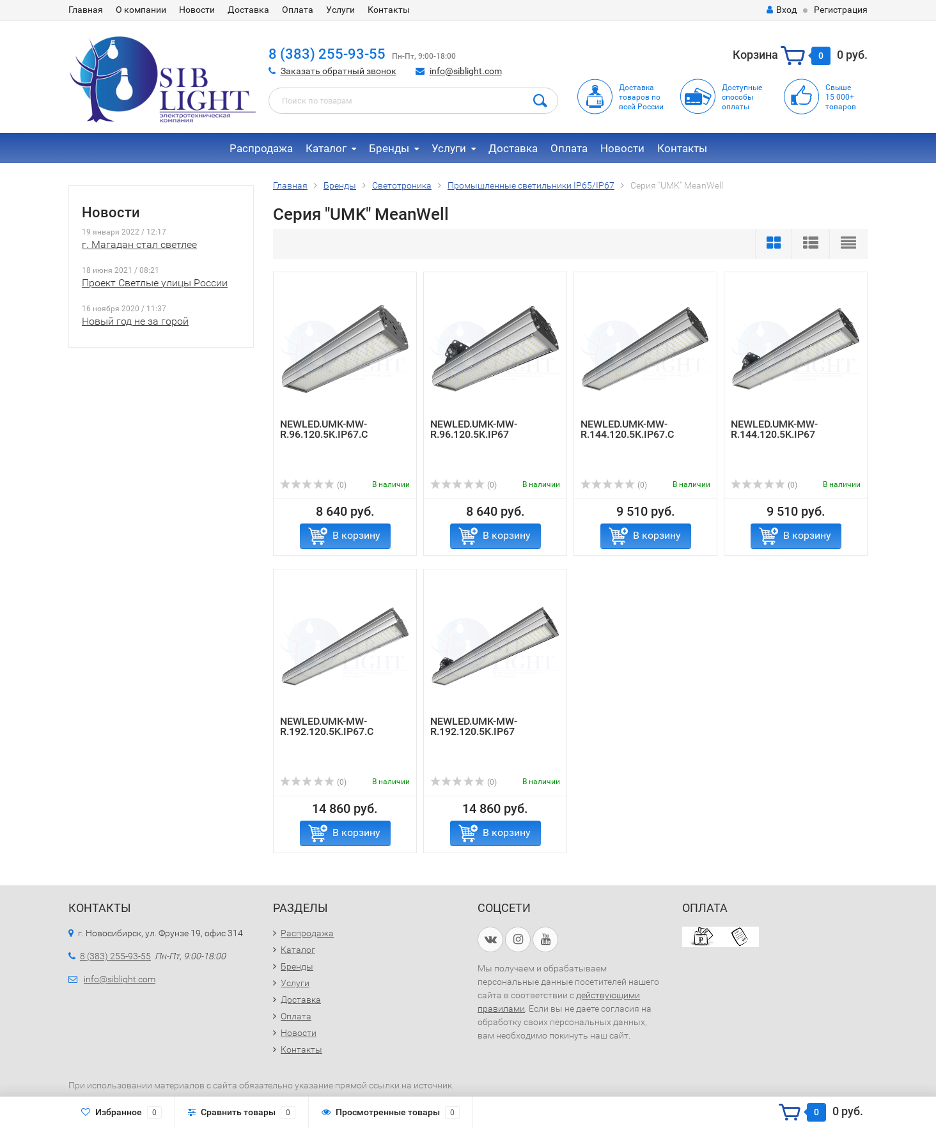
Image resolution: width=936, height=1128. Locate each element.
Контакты (389, 9)
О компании (141, 9)
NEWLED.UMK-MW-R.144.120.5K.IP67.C (627, 429)
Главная (85, 9)
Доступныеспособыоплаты (742, 97)
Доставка (248, 9)
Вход (782, 9)
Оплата (297, 9)
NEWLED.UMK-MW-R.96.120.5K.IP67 (473, 429)
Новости (197, 9)
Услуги (340, 9)
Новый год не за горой (135, 321)
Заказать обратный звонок (338, 71)
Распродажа (261, 148)
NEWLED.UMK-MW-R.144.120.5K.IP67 (774, 429)
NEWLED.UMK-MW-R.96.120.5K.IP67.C (324, 429)
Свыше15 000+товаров (840, 97)
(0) (313, 485)
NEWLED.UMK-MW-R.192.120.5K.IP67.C (326, 726)
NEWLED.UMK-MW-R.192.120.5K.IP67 (473, 726)
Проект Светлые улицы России (155, 283)
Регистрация (841, 9)
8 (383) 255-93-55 (327, 54)
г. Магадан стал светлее (139, 244)
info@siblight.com (466, 71)
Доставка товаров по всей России (641, 97)
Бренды (389, 148)
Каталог (326, 148)
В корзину (356, 535)
